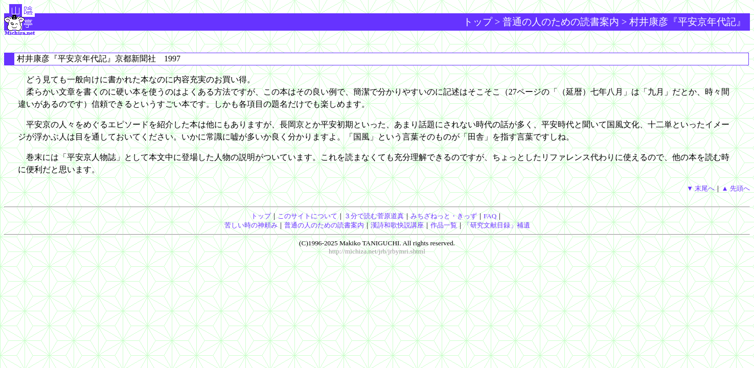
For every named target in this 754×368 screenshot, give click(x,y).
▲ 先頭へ (735, 188)
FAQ (490, 216)
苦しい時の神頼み (251, 225)
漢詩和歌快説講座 (397, 225)
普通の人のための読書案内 (560, 21)
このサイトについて (307, 216)
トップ (477, 21)
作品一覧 (443, 225)
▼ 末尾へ (701, 188)
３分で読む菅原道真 (374, 216)
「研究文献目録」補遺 (497, 225)
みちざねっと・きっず (443, 216)
